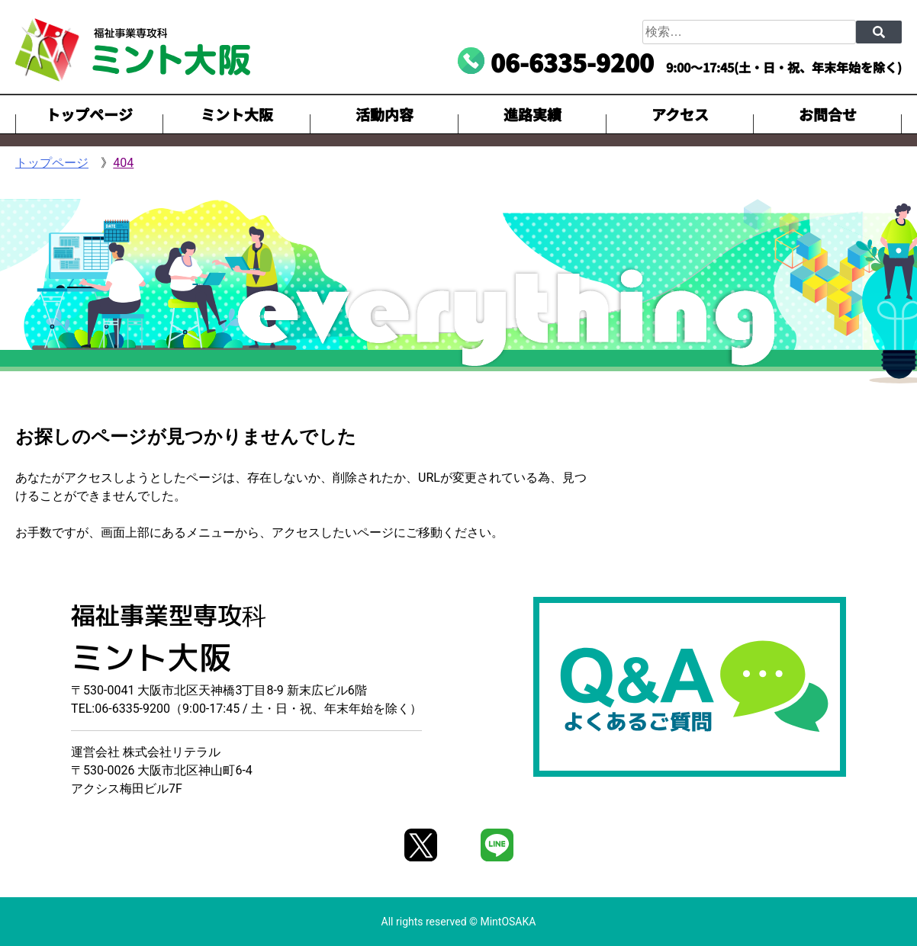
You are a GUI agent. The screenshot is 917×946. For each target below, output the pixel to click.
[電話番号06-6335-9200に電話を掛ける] (556, 62)
